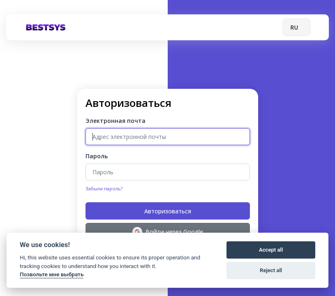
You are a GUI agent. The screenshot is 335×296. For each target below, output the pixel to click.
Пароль (96, 156)
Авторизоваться (167, 211)
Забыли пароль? (103, 188)
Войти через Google (167, 232)
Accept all (271, 250)
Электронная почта (115, 121)
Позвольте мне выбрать (51, 274)
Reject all (271, 270)
